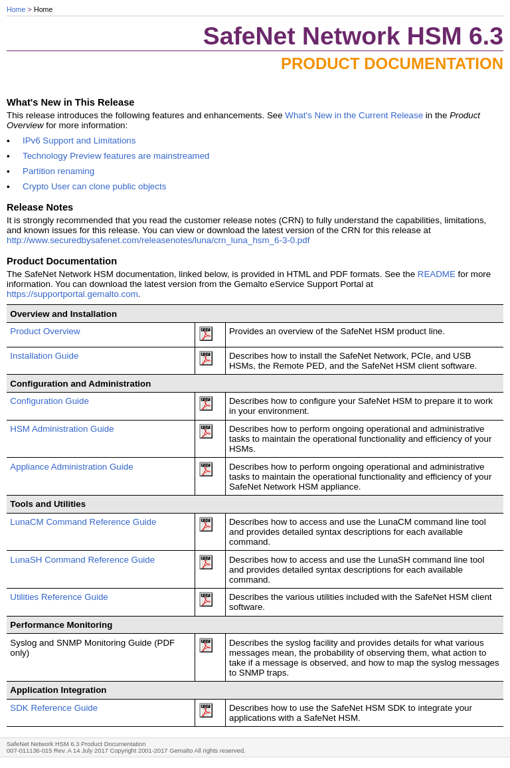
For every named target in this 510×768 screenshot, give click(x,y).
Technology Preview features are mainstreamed (116, 156)
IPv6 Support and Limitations (79, 140)
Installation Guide (44, 356)
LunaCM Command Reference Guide (83, 522)
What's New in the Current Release (354, 115)
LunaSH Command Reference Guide (82, 560)
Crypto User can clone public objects (94, 186)
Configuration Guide (49, 401)
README (437, 274)
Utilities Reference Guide (59, 597)
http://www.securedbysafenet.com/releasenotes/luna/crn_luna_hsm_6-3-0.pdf (161, 240)
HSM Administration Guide (62, 429)
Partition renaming (58, 171)
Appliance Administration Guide (71, 467)
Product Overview (45, 331)
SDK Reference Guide (54, 708)
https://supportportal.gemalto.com (72, 294)
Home (16, 9)
